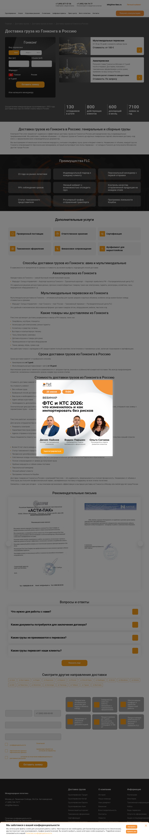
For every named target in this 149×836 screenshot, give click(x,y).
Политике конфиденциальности (39, 833)
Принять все (131, 831)
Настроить (132, 827)
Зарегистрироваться (52, 451)
